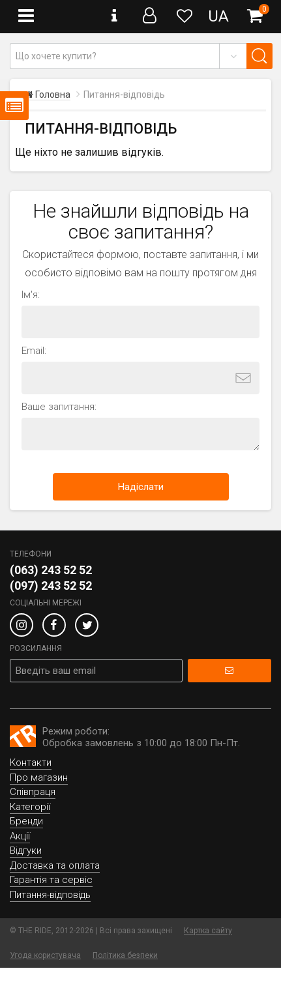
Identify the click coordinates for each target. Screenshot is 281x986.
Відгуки (26, 850)
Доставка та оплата (55, 865)
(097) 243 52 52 (51, 585)
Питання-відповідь (50, 895)
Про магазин (39, 777)
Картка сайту (208, 930)
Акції (20, 836)
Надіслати (141, 487)
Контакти (31, 762)
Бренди (26, 821)
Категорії (30, 807)
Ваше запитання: (59, 407)
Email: (34, 350)
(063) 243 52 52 (51, 570)
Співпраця (32, 792)
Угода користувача (45, 955)
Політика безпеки (125, 955)
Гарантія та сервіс (51, 880)
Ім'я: (31, 294)
